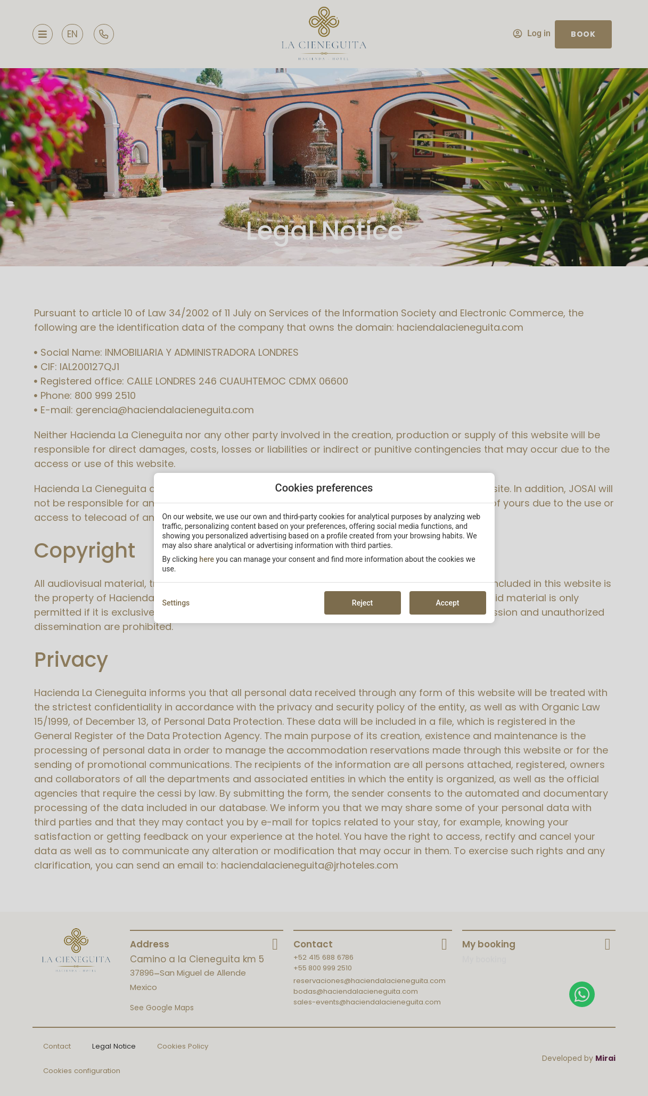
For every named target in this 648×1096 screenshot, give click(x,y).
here (206, 559)
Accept (448, 603)
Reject (362, 603)
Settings (176, 603)
